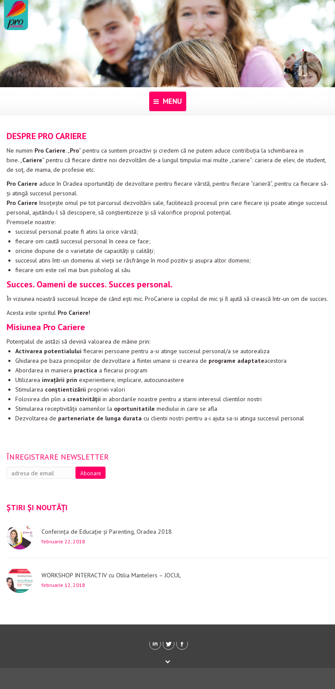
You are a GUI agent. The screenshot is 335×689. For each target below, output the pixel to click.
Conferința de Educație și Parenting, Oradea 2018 (106, 532)
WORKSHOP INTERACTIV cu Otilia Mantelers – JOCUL (111, 575)
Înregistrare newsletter (58, 457)
